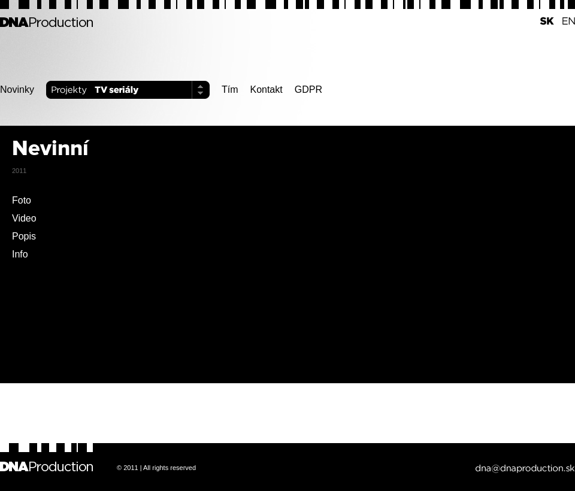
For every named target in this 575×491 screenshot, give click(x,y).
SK (543, 21)
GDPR (308, 89)
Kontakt (266, 89)
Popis (24, 236)
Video (24, 218)
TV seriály (150, 90)
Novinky (17, 89)
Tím (230, 89)
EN (564, 21)
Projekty (68, 90)
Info (20, 254)
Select (201, 90)
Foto (21, 200)
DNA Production (46, 21)
